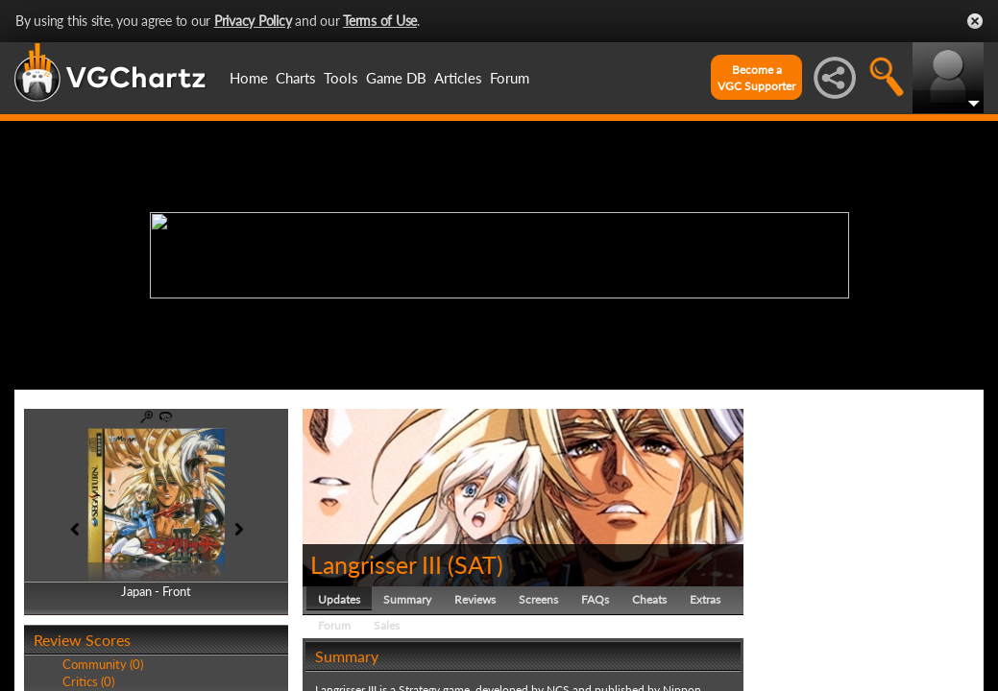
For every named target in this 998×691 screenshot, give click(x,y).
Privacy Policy (253, 20)
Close (975, 21)
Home (249, 77)
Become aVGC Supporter (756, 77)
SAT (475, 564)
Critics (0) (88, 681)
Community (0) (102, 664)
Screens (538, 599)
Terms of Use (380, 20)
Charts (296, 77)
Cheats (649, 599)
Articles (458, 77)
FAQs (595, 599)
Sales (387, 625)
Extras (705, 599)
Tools (341, 77)
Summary (407, 599)
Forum (509, 77)
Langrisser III (376, 564)
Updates (339, 599)
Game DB (396, 77)
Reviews (475, 599)
